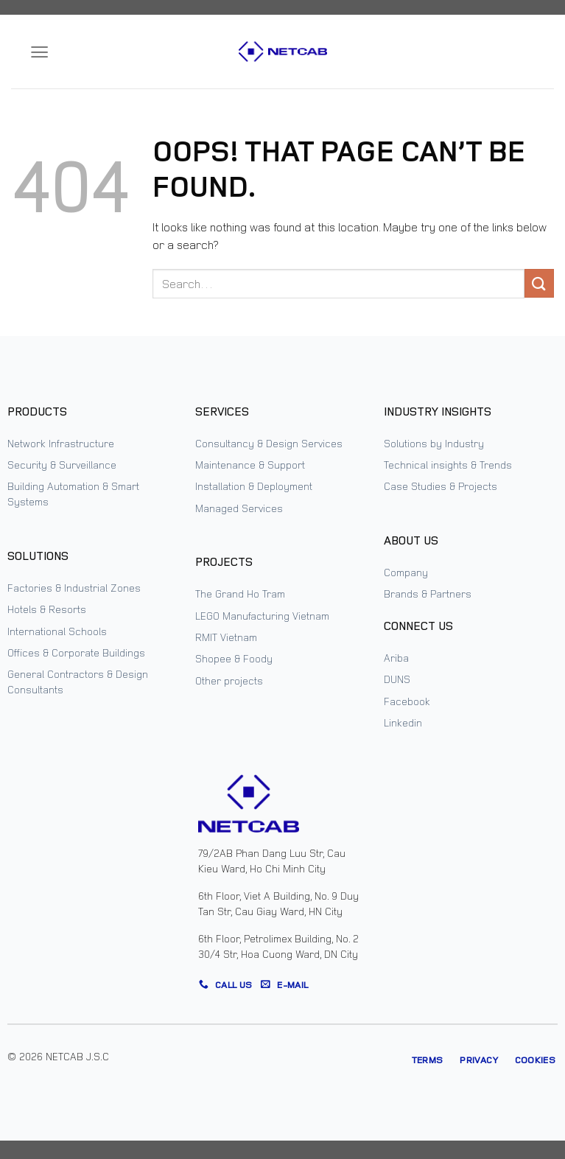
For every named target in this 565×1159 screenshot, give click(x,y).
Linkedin (403, 722)
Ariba (396, 658)
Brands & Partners (427, 593)
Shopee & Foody (234, 658)
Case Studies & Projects (440, 486)
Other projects (229, 680)
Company (406, 572)
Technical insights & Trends (448, 465)
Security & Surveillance (61, 465)
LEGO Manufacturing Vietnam (262, 616)
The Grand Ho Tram (240, 593)
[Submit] (539, 283)
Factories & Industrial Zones (74, 588)
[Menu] (39, 51)
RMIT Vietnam (226, 637)
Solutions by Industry (434, 443)
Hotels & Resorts (46, 609)
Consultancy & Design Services (269, 443)
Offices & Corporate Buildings (76, 652)
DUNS (397, 679)
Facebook (407, 701)
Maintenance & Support (250, 465)
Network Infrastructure (60, 443)
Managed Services (239, 508)
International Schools (57, 631)
